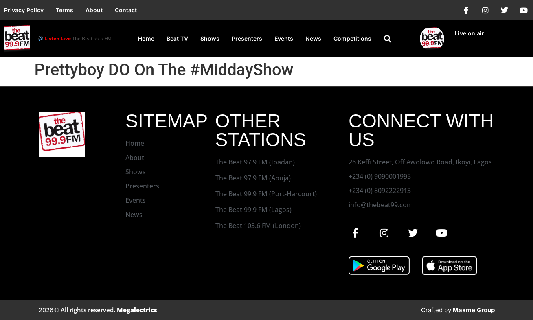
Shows (209, 38)
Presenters (247, 38)
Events (283, 38)
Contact (126, 10)
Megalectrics (137, 310)
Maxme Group (474, 310)
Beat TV (177, 38)
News (313, 38)
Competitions (352, 38)
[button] (388, 39)
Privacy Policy (24, 10)
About (94, 10)
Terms (64, 10)
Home (146, 38)
